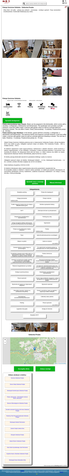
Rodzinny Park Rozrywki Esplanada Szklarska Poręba (17, 416)
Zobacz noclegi (45, 369)
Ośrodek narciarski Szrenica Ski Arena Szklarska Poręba (17, 410)
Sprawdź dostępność (12, 120)
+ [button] (5, 339)
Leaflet (55, 363)
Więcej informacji (56, 182)
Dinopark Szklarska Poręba (17, 434)
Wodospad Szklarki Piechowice (17, 422)
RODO (61, 472)
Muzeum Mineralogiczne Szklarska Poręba (17, 403)
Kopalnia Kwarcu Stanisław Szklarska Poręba (17, 453)
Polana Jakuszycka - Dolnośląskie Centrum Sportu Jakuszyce (17, 397)
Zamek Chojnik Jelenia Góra (17, 428)
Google (22, 471)
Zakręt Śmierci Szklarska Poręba (17, 441)
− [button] (5, 342)
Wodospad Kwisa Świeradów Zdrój (17, 460)
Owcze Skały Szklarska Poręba (17, 384)
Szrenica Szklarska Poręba (17, 378)
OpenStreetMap (62, 363)
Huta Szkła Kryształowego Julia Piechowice (17, 447)
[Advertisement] (34, 26)
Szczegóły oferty (23, 369)
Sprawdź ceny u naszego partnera (35, 182)
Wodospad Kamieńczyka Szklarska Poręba (17, 390)
